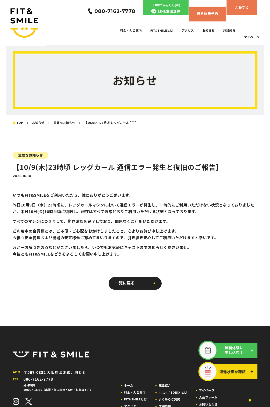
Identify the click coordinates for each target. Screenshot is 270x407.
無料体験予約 (207, 13)
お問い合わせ (208, 404)
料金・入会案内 (131, 30)
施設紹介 (229, 30)
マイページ (251, 37)
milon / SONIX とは (173, 392)
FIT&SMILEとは (161, 30)
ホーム (128, 385)
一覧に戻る (125, 282)
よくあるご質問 (169, 399)
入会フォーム (208, 397)
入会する (242, 7)
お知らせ (208, 30)
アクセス (188, 30)
